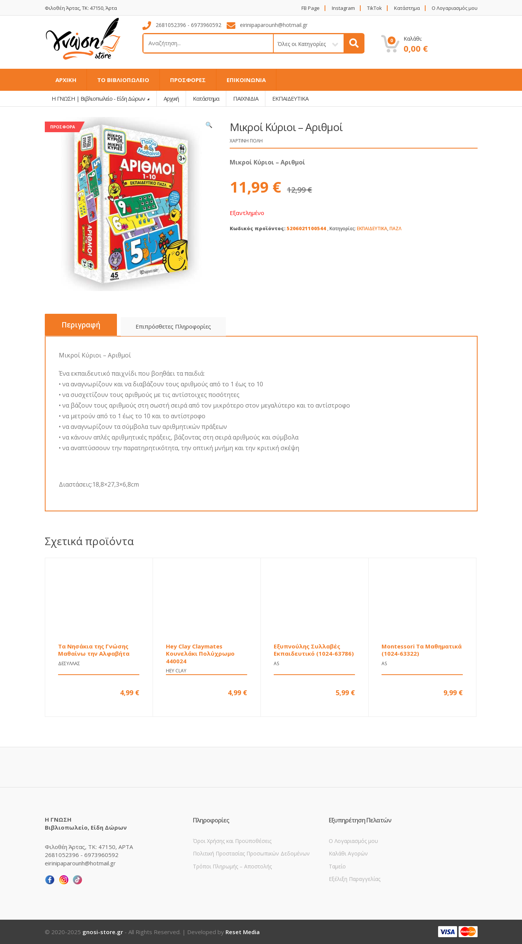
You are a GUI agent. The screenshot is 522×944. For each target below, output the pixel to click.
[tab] (81, 325)
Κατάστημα (407, 8)
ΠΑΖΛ (396, 228)
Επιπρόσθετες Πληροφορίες (173, 326)
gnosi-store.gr (102, 932)
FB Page (310, 8)
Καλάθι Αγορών (348, 853)
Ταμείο (337, 866)
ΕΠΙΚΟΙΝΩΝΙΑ (246, 80)
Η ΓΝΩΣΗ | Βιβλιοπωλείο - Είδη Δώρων (99, 98)
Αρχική (171, 98)
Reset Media (243, 932)
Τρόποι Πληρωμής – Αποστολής (232, 866)
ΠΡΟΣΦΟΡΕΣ (188, 80)
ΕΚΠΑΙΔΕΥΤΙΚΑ (372, 228)
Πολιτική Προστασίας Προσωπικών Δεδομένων (251, 853)
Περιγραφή (81, 325)
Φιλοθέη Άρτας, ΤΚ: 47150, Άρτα (81, 8)
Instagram (343, 8)
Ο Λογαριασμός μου (455, 8)
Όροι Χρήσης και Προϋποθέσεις (232, 840)
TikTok (374, 8)
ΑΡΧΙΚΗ (65, 80)
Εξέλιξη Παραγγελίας (354, 878)
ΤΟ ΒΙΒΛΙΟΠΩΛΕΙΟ (123, 80)
